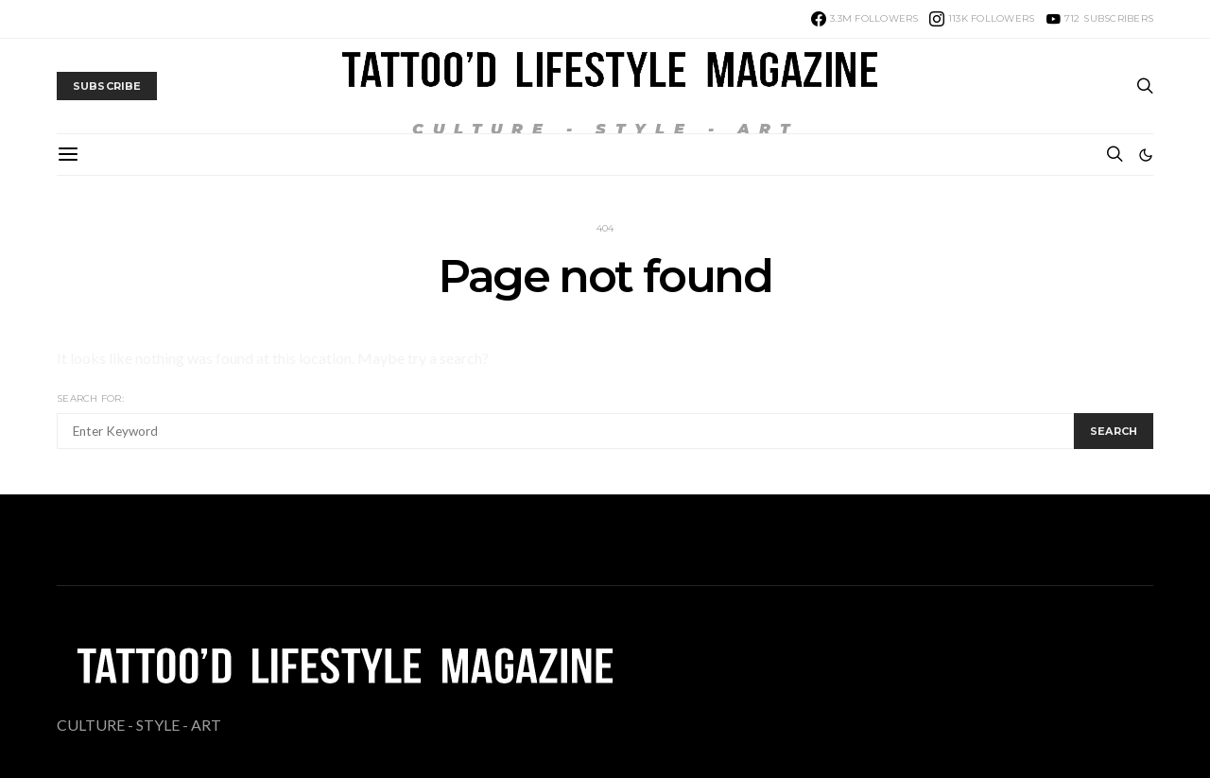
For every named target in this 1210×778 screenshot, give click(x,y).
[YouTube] (1100, 18)
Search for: (90, 398)
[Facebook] (865, 18)
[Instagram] (982, 18)
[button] (1145, 155)
